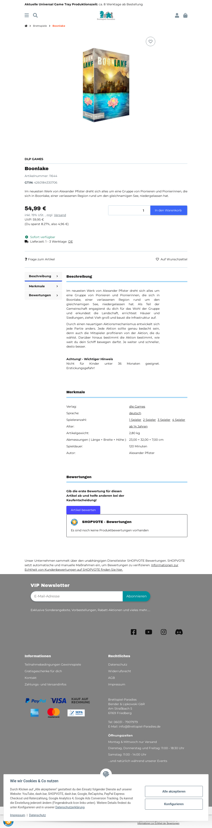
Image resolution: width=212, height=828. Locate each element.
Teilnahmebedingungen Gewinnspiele (53, 664)
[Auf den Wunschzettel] (150, 41)
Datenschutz (38, 815)
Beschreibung (43, 276)
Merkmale (43, 286)
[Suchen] (35, 15)
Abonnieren (136, 596)
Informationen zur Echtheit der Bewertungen (158, 823)
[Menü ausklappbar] (27, 15)
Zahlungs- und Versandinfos (45, 684)
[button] (177, 15)
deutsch (135, 413)
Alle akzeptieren (173, 791)
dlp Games (137, 406)
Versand (60, 215)
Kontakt (31, 678)
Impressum (17, 815)
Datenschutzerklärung (70, 807)
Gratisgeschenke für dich (43, 671)
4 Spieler (178, 420)
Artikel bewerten (83, 510)
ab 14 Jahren (138, 426)
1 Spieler (135, 420)
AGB (111, 678)
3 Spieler (164, 420)
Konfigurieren (173, 804)
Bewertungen (43, 295)
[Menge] (129, 210)
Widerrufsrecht (119, 671)
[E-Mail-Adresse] (77, 596)
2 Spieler (149, 420)
